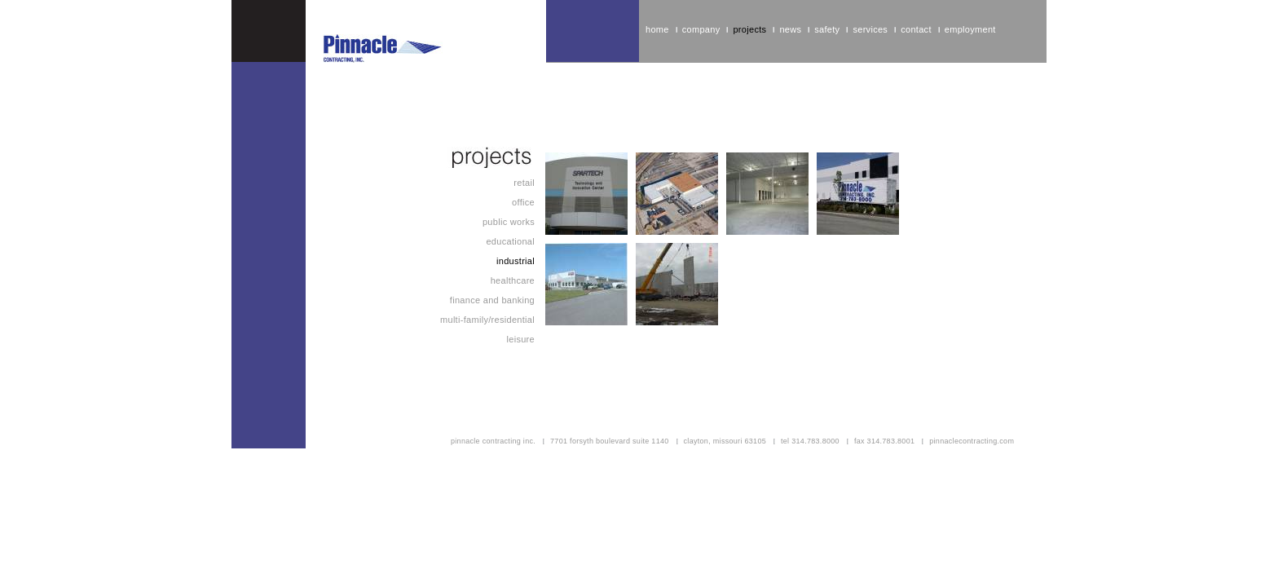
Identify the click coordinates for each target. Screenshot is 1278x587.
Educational (510, 241)
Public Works (509, 222)
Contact (916, 29)
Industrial (515, 261)
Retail (524, 183)
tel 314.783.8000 (810, 441)
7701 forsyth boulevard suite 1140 (609, 441)
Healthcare (513, 280)
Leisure (521, 339)
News (790, 29)
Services (870, 29)
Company (701, 29)
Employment (970, 29)
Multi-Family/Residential (487, 319)
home (657, 29)
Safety (827, 29)
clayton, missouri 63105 (725, 441)
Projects (749, 29)
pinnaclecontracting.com (971, 441)
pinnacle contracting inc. (493, 441)
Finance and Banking (492, 300)
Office (523, 202)
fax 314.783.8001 (884, 441)
